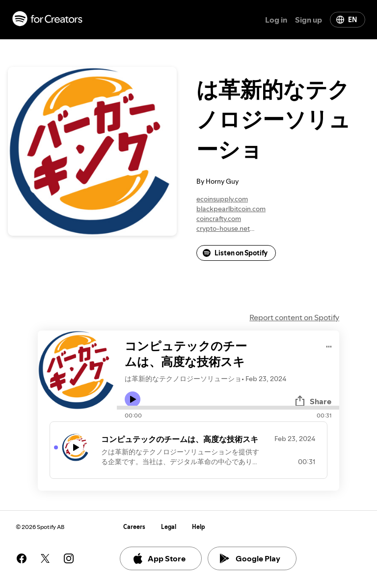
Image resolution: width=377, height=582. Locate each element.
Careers (134, 527)
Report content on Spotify (294, 317)
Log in (276, 19)
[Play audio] (329, 345)
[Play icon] (132, 399)
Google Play (250, 558)
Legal (168, 527)
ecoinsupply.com (222, 199)
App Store (159, 558)
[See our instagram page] (69, 558)
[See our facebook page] (21, 558)
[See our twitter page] (45, 558)
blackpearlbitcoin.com (231, 209)
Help (198, 527)
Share (312, 401)
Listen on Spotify (235, 253)
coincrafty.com (218, 218)
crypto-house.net (223, 228)
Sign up (308, 19)
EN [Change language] (346, 20)
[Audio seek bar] (228, 408)
